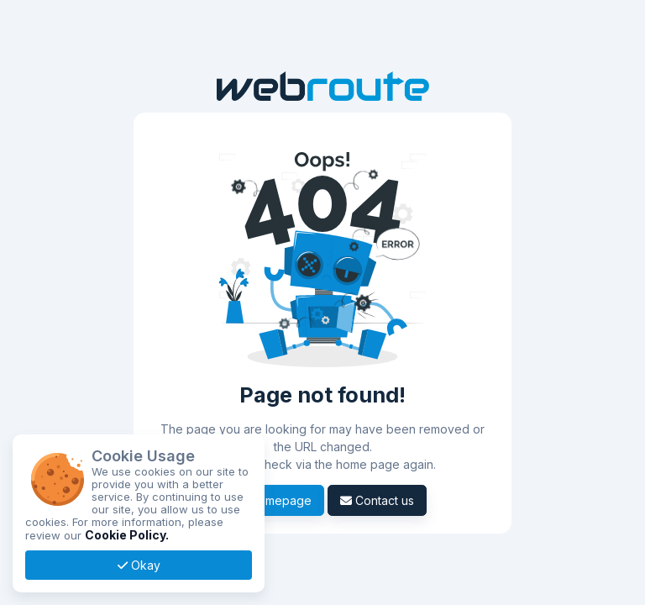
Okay (139, 565)
